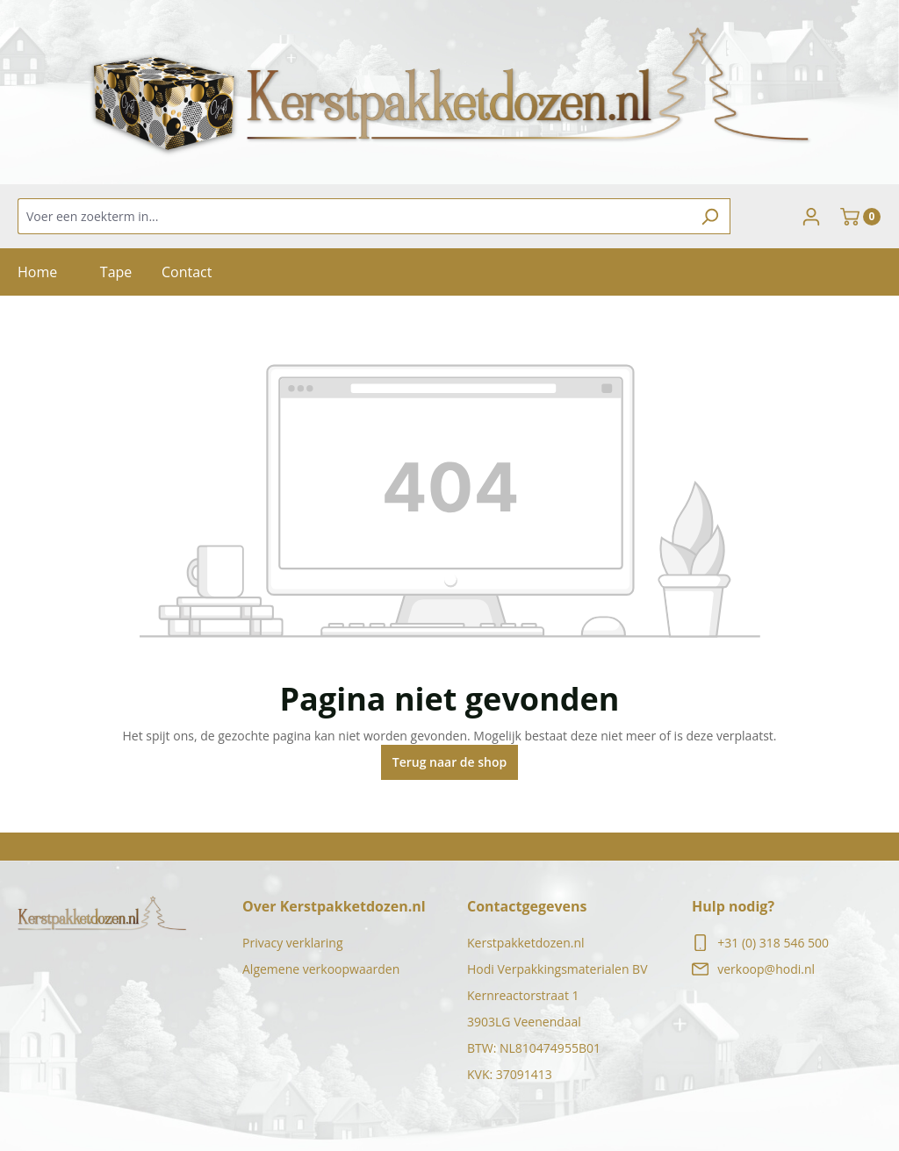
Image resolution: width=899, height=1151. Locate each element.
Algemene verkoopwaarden (320, 969)
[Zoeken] (709, 216)
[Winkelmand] (860, 216)
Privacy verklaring (292, 942)
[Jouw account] (811, 216)
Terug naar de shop (449, 762)
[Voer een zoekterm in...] (354, 216)
